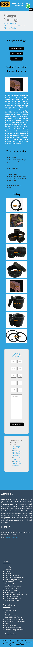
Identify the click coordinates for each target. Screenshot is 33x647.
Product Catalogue (11, 634)
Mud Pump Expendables (13, 586)
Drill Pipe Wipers (10, 611)
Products (13, 23)
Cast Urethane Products (13, 599)
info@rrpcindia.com (11, 537)
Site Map (8, 632)
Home (6, 23)
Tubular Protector (11, 590)
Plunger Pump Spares (12, 588)
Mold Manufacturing (11, 596)
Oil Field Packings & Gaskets (15, 26)
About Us (8, 567)
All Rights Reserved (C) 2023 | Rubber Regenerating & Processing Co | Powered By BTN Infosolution (16, 643)
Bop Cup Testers (10, 613)
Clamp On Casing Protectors (14, 630)
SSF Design (17, 451)
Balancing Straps (10, 615)
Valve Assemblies (10, 625)
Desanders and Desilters (13, 628)
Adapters (16, 466)
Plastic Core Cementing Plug (14, 619)
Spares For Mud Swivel (12, 592)
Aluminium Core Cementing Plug (15, 621)
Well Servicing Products (12, 580)
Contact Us (8, 573)
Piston (7, 623)
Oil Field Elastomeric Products (14, 577)
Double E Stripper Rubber (13, 617)
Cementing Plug (10, 584)
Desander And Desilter (12, 575)
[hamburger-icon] (31, 9)
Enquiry (7, 571)
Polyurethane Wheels (12, 601)
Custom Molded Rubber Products (16, 594)
